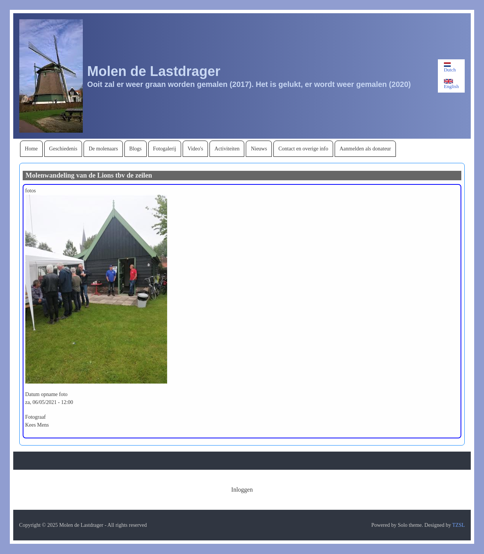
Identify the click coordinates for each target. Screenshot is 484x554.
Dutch (450, 67)
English (451, 84)
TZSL (458, 525)
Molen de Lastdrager (153, 71)
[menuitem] (31, 149)
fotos (30, 190)
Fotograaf (35, 417)
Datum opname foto (46, 394)
